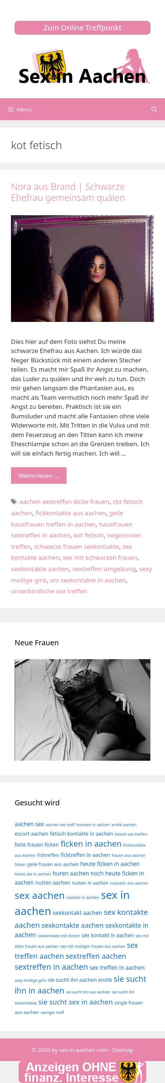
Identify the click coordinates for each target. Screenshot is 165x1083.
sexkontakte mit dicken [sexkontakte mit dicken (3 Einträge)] (59, 935)
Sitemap (123, 1049)
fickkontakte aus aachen (70, 513)
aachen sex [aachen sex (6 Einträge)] (29, 824)
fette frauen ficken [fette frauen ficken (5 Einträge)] (37, 844)
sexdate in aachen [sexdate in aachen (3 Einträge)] (83, 897)
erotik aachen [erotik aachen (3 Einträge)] (124, 824)
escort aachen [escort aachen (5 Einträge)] (31, 833)
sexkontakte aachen (40, 569)
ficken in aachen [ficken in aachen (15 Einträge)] (90, 843)
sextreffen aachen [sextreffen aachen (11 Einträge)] (95, 956)
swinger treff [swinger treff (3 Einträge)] (52, 1012)
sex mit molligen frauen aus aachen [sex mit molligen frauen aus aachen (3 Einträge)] (92, 946)
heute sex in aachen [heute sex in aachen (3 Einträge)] (33, 874)
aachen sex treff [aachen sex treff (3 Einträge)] (60, 824)
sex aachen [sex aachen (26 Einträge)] (40, 895)
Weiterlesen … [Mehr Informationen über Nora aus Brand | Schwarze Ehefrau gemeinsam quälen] (38, 475)
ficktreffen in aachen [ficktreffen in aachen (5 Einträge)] (85, 854)
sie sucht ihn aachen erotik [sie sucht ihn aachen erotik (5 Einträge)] (80, 979)
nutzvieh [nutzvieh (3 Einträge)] (118, 883)
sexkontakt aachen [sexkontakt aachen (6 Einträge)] (77, 913)
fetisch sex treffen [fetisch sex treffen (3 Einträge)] (131, 834)
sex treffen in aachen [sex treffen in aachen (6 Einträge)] (117, 968)
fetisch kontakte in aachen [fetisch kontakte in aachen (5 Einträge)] (81, 833)
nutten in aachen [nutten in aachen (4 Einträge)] (90, 883)
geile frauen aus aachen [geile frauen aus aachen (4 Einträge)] (53, 864)
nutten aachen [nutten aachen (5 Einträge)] (53, 882)
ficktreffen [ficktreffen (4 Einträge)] (48, 855)
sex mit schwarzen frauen (100, 557)
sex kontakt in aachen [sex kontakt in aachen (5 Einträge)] (108, 935)
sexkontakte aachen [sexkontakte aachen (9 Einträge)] (72, 925)
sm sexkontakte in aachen (88, 580)
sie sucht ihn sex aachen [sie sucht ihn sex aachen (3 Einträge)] (88, 992)
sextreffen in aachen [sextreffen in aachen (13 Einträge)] (51, 967)
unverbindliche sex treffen (49, 591)
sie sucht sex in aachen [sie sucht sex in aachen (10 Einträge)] (75, 1002)
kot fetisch (89, 535)
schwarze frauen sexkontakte (76, 546)
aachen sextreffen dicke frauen (64, 501)
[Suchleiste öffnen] (154, 109)
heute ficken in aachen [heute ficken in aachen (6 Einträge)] (110, 864)
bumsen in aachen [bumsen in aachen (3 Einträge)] (93, 824)
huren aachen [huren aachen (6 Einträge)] (71, 873)
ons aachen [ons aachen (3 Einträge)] (137, 883)
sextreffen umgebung (104, 569)
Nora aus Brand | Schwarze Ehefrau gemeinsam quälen (68, 192)
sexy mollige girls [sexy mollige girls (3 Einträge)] (30, 980)
